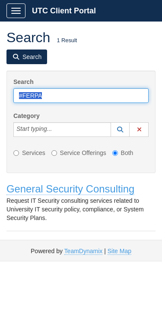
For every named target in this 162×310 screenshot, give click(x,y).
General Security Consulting (70, 189)
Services (29, 152)
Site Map (119, 251)
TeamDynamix (83, 251)
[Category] (56, 129)
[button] (120, 129)
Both (122, 152)
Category (26, 115)
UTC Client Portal (64, 10)
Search (23, 81)
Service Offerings (78, 152)
